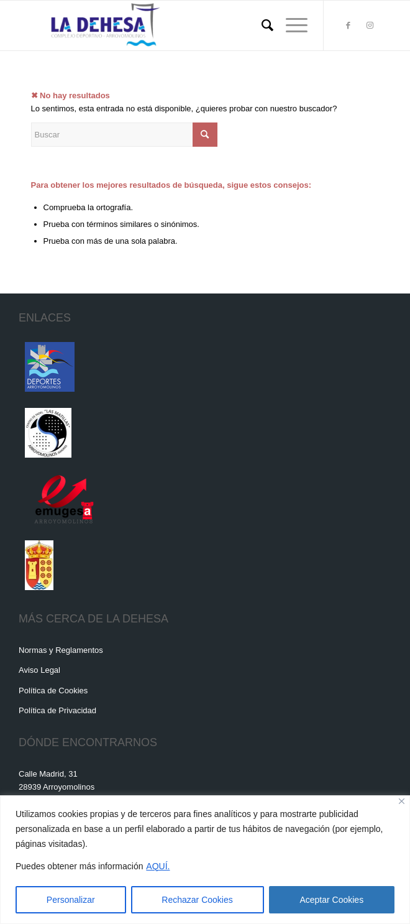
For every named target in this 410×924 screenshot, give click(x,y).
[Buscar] (261, 25)
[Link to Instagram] (370, 25)
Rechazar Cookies (197, 900)
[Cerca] (401, 801)
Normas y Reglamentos (61, 650)
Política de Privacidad (57, 710)
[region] (205, 859)
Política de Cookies (53, 690)
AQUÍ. (158, 866)
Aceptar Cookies (331, 900)
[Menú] (290, 25)
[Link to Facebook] (348, 25)
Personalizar (71, 900)
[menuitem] (261, 25)
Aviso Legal (39, 670)
